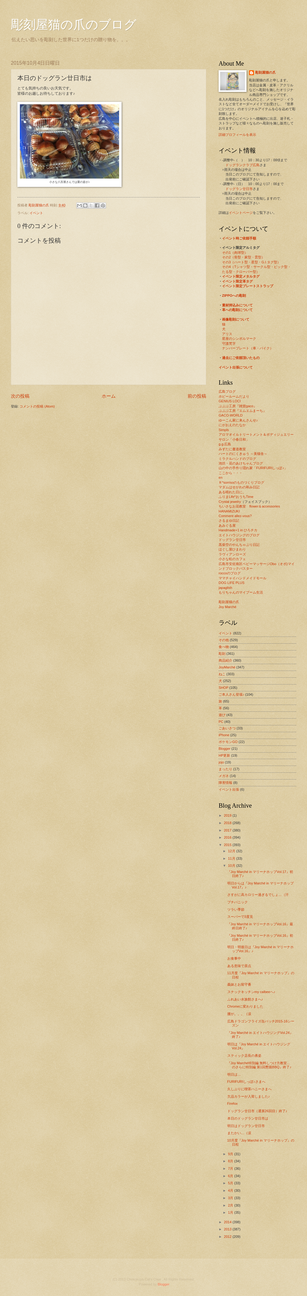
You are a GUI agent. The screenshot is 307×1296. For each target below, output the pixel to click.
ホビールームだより (234, 396)
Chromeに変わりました (245, 1006)
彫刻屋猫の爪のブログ (73, 25)
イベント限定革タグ (237, 281)
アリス (227, 334)
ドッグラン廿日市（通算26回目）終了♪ (257, 1111)
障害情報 (225, 782)
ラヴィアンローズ (232, 554)
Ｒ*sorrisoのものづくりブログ (241, 482)
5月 (231, 1183)
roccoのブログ (230, 573)
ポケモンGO (228, 742)
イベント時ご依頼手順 (239, 238)
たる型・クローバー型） (241, 272)
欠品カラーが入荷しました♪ (248, 1096)
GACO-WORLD (230, 415)
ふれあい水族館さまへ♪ (245, 999)
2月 (231, 1205)
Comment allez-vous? (235, 516)
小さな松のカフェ (232, 559)
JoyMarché (227, 667)
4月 (231, 1190)
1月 (231, 1212)
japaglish (225, 588)
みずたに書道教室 (232, 449)
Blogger (224, 748)
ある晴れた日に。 (232, 492)
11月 (232, 858)
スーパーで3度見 (240, 916)
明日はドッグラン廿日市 (246, 1126)
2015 (228, 845)
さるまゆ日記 (229, 520)
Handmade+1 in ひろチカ (238, 530)
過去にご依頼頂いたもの (241, 358)
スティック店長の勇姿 (244, 1055)
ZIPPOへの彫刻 (234, 295)
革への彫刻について (237, 310)
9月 (231, 1154)
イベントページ (241, 212)
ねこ (222, 674)
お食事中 (234, 958)
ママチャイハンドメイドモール (242, 578)
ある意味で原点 (239, 966)
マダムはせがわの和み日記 (239, 487)
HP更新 (224, 755)
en (220, 477)
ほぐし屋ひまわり (232, 549)
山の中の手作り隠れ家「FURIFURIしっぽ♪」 (253, 468)
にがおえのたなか (232, 425)
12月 (232, 851)
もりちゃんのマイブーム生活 (241, 592)
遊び (222, 715)
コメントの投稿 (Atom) (37, 406)
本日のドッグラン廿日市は (247, 1118)
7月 (231, 1168)
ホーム (109, 396)
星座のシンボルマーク (239, 338)
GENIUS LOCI (230, 401)
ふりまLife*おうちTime (236, 497)
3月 (231, 1198)
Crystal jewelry (230, 501)
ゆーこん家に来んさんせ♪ (238, 420)
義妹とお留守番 (239, 984)
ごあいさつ (227, 728)
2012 (228, 1236)
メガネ (224, 776)
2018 (228, 823)
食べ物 (224, 647)
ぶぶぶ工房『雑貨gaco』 (238, 406)
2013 (228, 1229)
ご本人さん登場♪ (231, 694)
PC (221, 722)
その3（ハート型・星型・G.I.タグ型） (251, 262)
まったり (225, 769)
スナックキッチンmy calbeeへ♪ (251, 992)
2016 (228, 837)
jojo (221, 762)
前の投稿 (197, 396)
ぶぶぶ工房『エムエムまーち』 (242, 411)
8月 (231, 1161)
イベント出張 (229, 789)
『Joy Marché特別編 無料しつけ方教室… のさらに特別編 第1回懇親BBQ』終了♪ (260, 1065)
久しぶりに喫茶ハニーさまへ (249, 1089)
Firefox (232, 1103)
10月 (232, 865)
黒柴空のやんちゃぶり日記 (239, 544)
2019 (228, 815)
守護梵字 (229, 343)
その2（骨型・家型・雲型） (243, 257)
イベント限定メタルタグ (241, 276)
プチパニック (237, 902)
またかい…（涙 (239, 1133)
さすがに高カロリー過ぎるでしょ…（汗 (258, 894)
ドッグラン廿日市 (239, 189)
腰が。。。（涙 (239, 1014)
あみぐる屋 (227, 525)
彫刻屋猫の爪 (39, 205)
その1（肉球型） (235, 252)
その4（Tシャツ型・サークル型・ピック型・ (256, 267)
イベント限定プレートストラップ (247, 286)
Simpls (224, 430)
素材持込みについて (237, 305)
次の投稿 (20, 396)
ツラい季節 (235, 909)
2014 (228, 1222)
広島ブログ (227, 391)
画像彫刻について (235, 319)
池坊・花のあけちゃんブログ (241, 463)
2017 (228, 830)
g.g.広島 (225, 444)
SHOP (223, 687)
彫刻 (222, 653)
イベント (36, 213)
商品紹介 (225, 660)
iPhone (224, 735)
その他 (224, 640)
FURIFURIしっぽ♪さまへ (246, 1081)
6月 (231, 1176)
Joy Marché (227, 607)
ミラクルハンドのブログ (237, 458)
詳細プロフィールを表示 (237, 134)
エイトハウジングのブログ (239, 535)
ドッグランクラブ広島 (242, 165)
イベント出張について (236, 367)
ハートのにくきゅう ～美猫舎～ (243, 454)
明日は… (234, 1074)
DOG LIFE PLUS (231, 583)
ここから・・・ (230, 473)
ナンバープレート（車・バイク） (247, 348)
